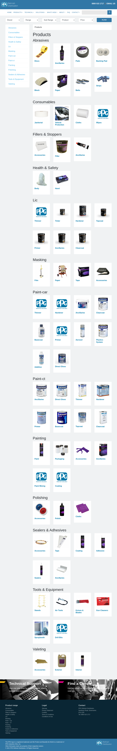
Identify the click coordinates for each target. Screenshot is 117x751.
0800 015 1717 (98, 4)
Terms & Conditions (48, 714)
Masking (11, 51)
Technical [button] (28, 12)
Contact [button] (75, 12)
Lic (9, 46)
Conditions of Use (47, 716)
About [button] (61, 12)
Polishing (12, 70)
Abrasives (12, 28)
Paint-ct (11, 61)
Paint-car (12, 56)
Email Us (111, 4)
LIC (6, 716)
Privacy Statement (47, 710)
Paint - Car (8, 720)
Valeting (11, 84)
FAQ (68, 12)
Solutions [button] (40, 12)
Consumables (14, 32)
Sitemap (44, 708)
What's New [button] (51, 12)
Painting (11, 65)
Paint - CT (8, 723)
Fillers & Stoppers (15, 37)
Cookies (44, 712)
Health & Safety (14, 42)
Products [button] (17, 12)
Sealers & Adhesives (16, 75)
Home (9, 12)
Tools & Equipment (16, 79)
